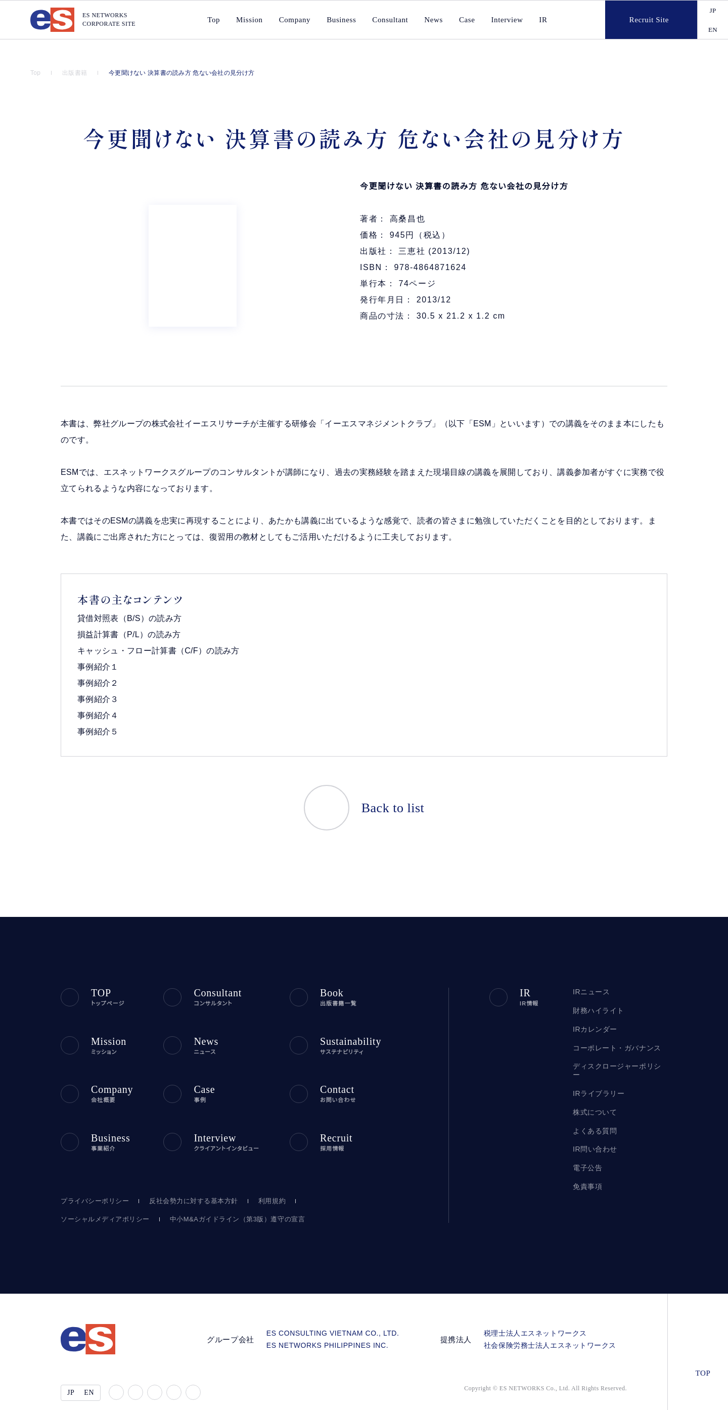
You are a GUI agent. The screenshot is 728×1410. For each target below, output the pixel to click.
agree (638, 1394)
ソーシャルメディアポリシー (101, 1198)
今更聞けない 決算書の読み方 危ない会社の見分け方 (183, 73)
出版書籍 (76, 73)
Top (36, 73)
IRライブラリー (595, 1068)
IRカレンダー (593, 1012)
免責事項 (587, 1161)
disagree (575, 1394)
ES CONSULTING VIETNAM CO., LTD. (343, 1312)
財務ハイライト (596, 993)
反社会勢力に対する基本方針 (188, 1180)
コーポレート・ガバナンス (612, 1031)
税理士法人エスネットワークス (539, 1312)
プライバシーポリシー (92, 1180)
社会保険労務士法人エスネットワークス (553, 1324)
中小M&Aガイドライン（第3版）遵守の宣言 (223, 1198)
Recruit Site (640, 20)
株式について (594, 1086)
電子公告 (587, 1142)
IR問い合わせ (594, 1124)
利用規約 (266, 1180)
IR (537, 20)
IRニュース (590, 975)
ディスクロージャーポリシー (616, 1049)
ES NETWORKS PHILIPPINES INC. (339, 1324)
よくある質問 (593, 1105)
